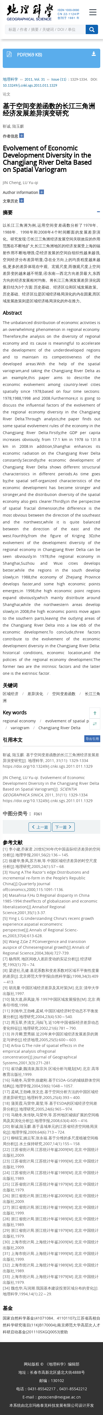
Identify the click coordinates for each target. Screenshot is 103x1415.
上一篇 (40, 827)
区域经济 (10, 693)
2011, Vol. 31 (35, 79)
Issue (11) (58, 79)
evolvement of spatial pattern (72, 720)
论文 (6, 94)
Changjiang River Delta (59, 727)
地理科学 (10, 79)
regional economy (19, 720)
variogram (20, 727)
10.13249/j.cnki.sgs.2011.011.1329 (30, 85)
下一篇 (63, 827)
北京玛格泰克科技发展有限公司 (52, 1405)
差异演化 (35, 693)
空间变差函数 (64, 693)
